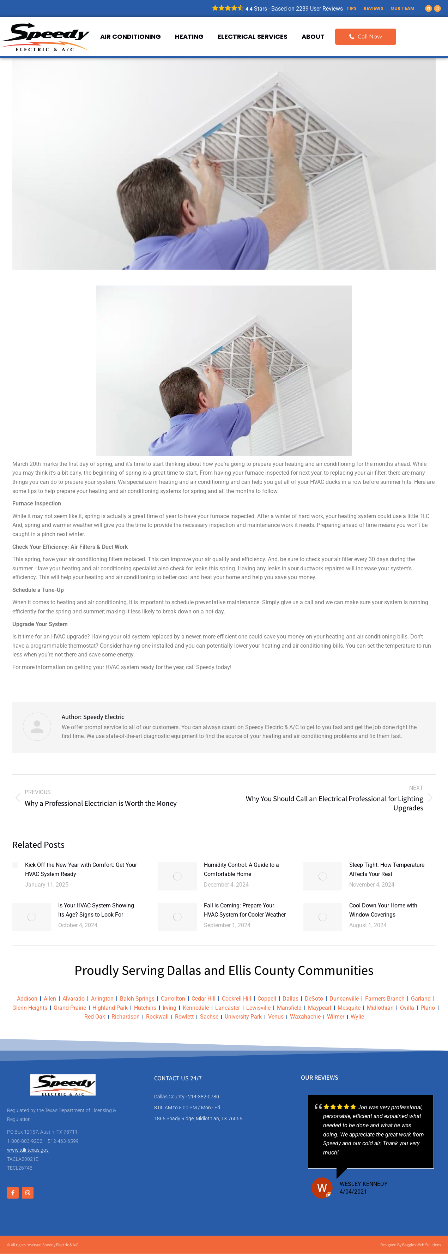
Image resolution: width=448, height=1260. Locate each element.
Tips (351, 8)
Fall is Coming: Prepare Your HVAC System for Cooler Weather (245, 910)
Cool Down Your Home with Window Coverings (383, 910)
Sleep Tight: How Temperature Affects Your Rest (386, 869)
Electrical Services (252, 36)
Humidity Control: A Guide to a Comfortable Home (241, 869)
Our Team (402, 8)
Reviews (373, 8)
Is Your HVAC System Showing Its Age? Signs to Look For (96, 910)
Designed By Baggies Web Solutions (410, 1244)
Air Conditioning (130, 36)
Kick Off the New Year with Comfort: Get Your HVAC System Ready (81, 869)
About (313, 36)
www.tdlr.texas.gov (28, 1150)
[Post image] (15, 865)
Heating (189, 36)
